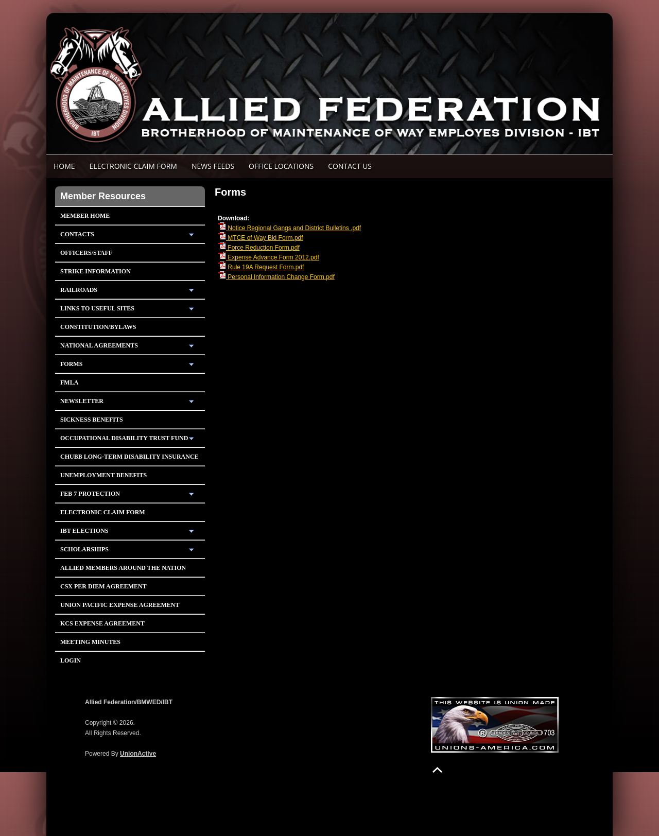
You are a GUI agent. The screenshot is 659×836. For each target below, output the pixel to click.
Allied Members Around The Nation (123, 567)
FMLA (69, 382)
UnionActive (138, 753)
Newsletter (81, 401)
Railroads (78, 289)
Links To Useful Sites (97, 308)
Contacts (77, 234)
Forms (71, 364)
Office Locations (281, 166)
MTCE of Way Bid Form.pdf (260, 237)
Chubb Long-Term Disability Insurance (129, 456)
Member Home (85, 215)
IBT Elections (84, 530)
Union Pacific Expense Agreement (119, 604)
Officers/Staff (86, 252)
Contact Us (350, 166)
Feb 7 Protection (90, 493)
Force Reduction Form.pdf (259, 247)
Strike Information (95, 271)
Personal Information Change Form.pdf (276, 277)
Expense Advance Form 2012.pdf (268, 257)
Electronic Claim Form (102, 512)
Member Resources (103, 196)
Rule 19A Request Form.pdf (261, 267)
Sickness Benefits (91, 419)
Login (70, 660)
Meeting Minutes (90, 642)
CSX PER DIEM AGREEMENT (103, 586)
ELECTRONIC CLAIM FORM (133, 166)
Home (64, 166)
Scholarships (84, 549)
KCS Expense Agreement (102, 623)
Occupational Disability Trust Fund (124, 438)
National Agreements (99, 345)
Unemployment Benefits (103, 475)
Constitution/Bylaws (98, 326)
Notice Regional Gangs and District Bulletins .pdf (289, 228)
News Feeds (213, 166)
